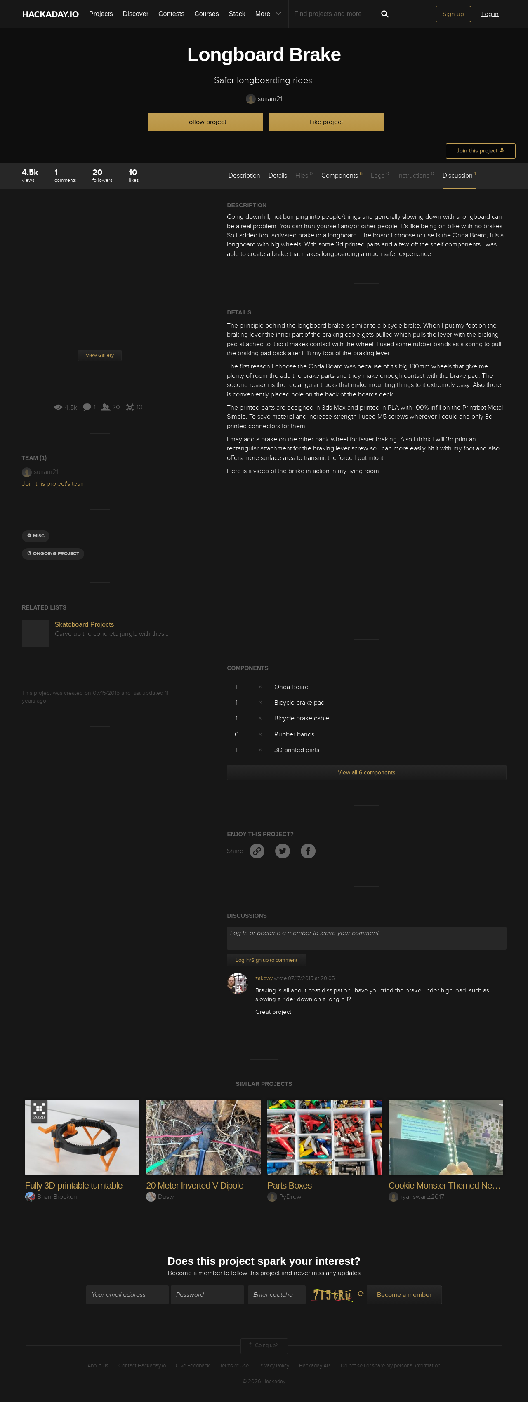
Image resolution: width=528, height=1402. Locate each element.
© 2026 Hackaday (264, 1381)
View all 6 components (367, 772)
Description (244, 175)
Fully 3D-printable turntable (74, 1185)
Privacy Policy (274, 1365)
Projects (101, 13)
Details (278, 175)
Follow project (205, 122)
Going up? (262, 1345)
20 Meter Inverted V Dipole (194, 1185)
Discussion (459, 175)
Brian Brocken (51, 1197)
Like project (326, 122)
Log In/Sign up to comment (266, 960)
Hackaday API (315, 1365)
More (270, 14)
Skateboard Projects (84, 624)
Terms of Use (234, 1365)
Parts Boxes (289, 1185)
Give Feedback (193, 1365)
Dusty (160, 1197)
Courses (206, 13)
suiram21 (264, 99)
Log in (490, 14)
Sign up (453, 14)
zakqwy (264, 978)
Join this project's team (54, 484)
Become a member (195, 1273)
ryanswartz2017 (416, 1197)
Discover (135, 13)
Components (342, 175)
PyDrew (284, 1197)
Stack (237, 13)
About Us (97, 1365)
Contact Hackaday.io (142, 1365)
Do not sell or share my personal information (391, 1365)
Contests (171, 13)
